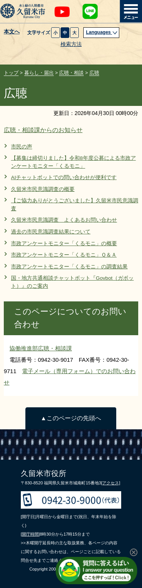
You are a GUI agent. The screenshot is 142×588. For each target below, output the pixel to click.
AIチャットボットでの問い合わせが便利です (64, 177)
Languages (102, 32)
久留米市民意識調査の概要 (43, 189)
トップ (11, 73)
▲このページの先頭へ (71, 418)
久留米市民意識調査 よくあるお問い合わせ (64, 220)
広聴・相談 (71, 73)
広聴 (94, 73)
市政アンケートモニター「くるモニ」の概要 (64, 243)
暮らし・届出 (39, 73)
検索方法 (71, 44)
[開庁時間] (30, 534)
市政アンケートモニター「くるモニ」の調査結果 (69, 267)
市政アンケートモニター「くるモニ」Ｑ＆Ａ (64, 255)
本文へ (12, 32)
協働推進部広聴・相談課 (40, 348)
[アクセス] (110, 483)
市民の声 (21, 147)
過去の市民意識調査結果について (51, 232)
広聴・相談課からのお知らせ (43, 130)
